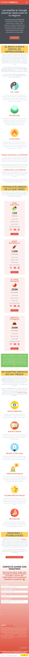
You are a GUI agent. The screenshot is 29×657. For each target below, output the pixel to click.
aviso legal (9, 625)
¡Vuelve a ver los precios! (14, 557)
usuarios (17, 575)
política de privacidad (8, 626)
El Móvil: (4, 594)
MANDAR (23, 648)
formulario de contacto (22, 392)
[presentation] (11, 642)
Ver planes (14, 37)
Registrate (14, 272)
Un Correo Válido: (7, 589)
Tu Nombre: (4, 585)
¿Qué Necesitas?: (6, 599)
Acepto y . (8, 626)
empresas (9, 575)
